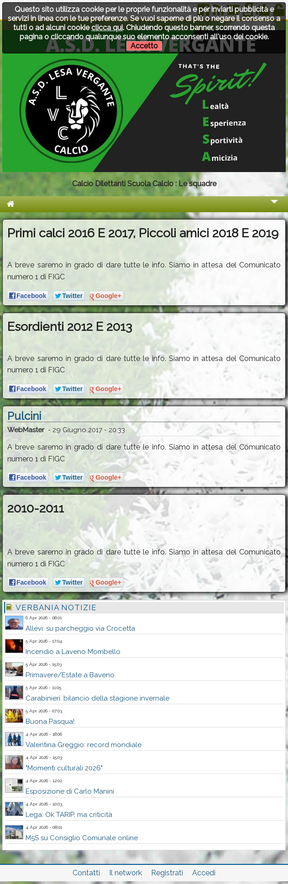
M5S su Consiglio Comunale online (82, 838)
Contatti (86, 872)
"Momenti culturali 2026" (64, 768)
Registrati (167, 872)
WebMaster (25, 430)
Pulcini (24, 416)
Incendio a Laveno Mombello (73, 652)
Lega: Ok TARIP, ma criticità (69, 815)
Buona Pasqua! (50, 721)
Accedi (203, 872)
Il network (125, 872)
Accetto (144, 46)
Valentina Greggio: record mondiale (83, 745)
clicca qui (107, 27)
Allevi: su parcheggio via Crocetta (80, 628)
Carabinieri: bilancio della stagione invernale (97, 698)
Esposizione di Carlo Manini (70, 791)
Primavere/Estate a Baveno (70, 675)
